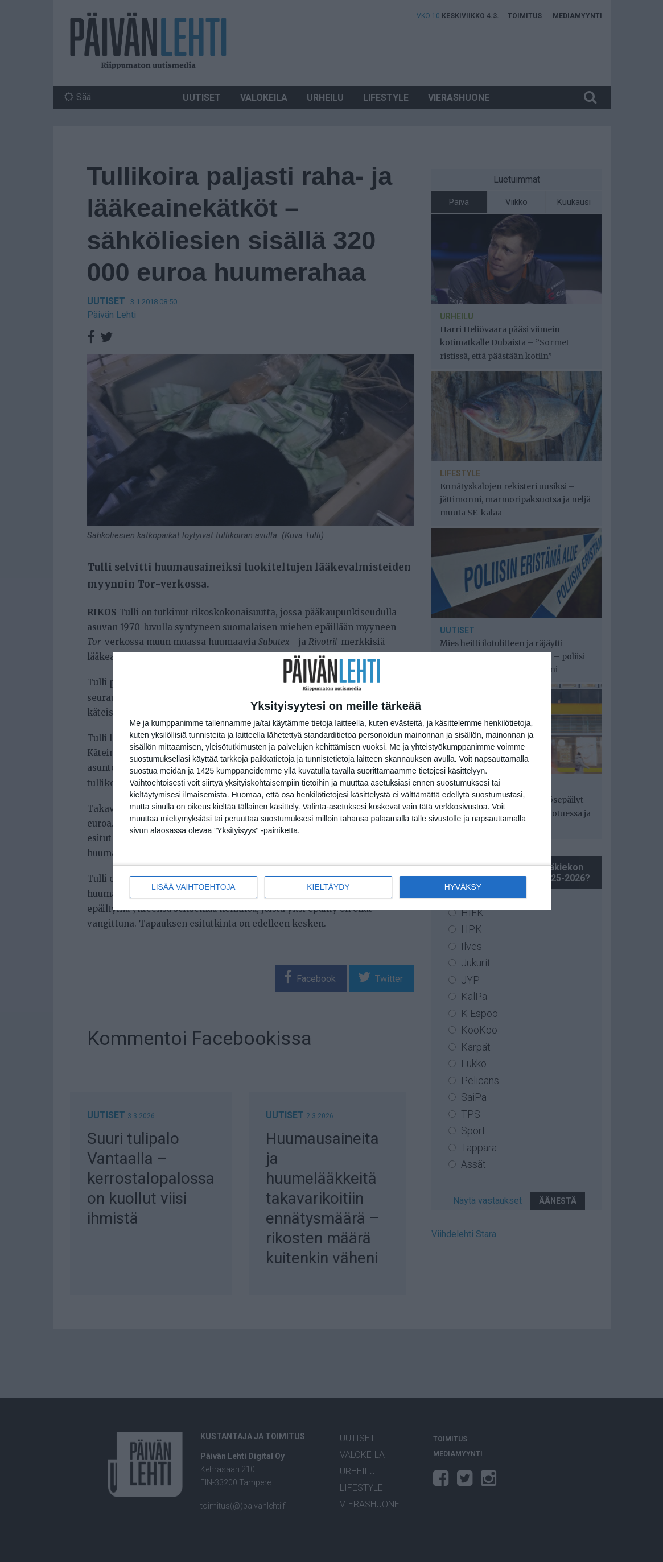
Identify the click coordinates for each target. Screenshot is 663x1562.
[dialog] (332, 781)
